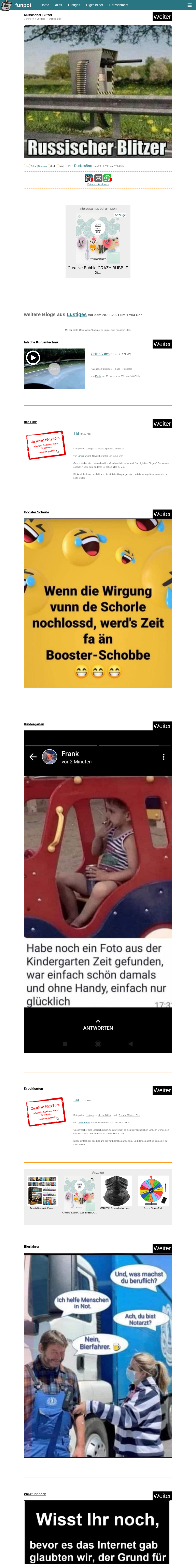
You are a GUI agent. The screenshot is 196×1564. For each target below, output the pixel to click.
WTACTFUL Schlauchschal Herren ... (116, 1208)
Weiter (162, 16)
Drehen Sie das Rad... (154, 1208)
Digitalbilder (94, 5)
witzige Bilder (55, 19)
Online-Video (100, 354)
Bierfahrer (31, 1246)
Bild (76, 433)
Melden (53, 166)
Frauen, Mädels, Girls (129, 1115)
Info (61, 166)
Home (45, 5)
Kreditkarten (33, 1088)
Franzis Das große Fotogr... (42, 1208)
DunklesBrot (83, 166)
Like (27, 166)
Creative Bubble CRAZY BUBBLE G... (98, 270)
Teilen (34, 166)
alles (58, 5)
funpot (23, 5)
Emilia (98, 376)
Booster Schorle (36, 512)
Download (43, 166)
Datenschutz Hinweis (98, 184)
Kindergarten (34, 724)
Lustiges (74, 5)
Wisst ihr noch (35, 1494)
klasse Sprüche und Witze (111, 448)
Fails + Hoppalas (123, 369)
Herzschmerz (118, 5)
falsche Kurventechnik (41, 342)
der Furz (30, 422)
